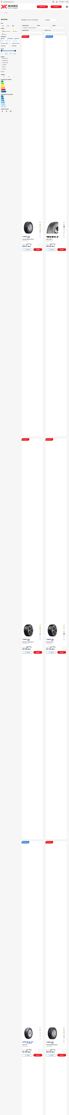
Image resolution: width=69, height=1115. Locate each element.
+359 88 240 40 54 (8, 2)
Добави (38, 249)
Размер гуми (48, 30)
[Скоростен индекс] (16, 45)
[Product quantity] (40, 245)
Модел (38, 25)
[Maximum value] (11, 53)
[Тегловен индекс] (5, 45)
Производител (25, 25)
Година (54, 25)
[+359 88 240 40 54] (2, 2)
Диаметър (17, 38)
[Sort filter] (50, 20)
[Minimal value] (8, 50)
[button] (67, 7)
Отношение (10, 38)
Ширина (3, 38)
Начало (2, 12)
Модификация (25, 30)
